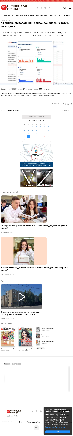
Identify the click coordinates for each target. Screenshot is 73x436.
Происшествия (36, 15)
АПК (51, 15)
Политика (15, 15)
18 (44, 133)
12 (48, 130)
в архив (40, 348)
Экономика (24, 15)
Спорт (46, 15)
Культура (57, 15)
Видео (69, 15)
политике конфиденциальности (55, 428)
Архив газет (6, 323)
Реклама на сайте (33, 422)
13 (24, 133)
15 (32, 133)
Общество (5, 15)
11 (44, 130)
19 (48, 133)
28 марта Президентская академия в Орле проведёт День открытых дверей (34, 227)
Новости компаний (9, 192)
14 (28, 133)
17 (40, 133)
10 (40, 130)
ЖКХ (63, 15)
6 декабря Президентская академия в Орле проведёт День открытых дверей (34, 269)
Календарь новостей (36, 116)
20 (24, 136)
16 (36, 133)
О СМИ (21, 422)
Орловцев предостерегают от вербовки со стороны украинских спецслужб (20, 313)
